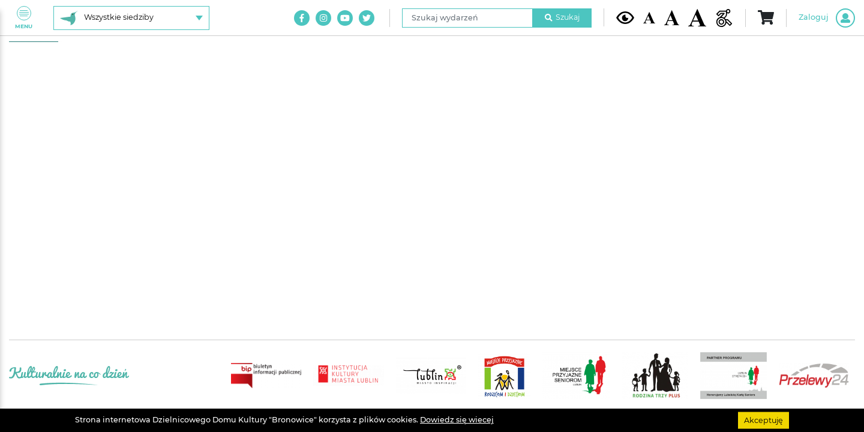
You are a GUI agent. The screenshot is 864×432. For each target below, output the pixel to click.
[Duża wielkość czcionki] (697, 17)
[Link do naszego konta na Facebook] (302, 18)
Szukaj (562, 17)
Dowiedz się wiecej (457, 419)
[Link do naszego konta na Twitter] (366, 18)
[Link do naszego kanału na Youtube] (345, 18)
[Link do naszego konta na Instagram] (323, 18)
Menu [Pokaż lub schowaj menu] (23, 17)
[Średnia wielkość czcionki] (671, 17)
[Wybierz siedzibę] (131, 18)
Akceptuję (763, 419)
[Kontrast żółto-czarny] (625, 17)
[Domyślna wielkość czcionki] (649, 17)
